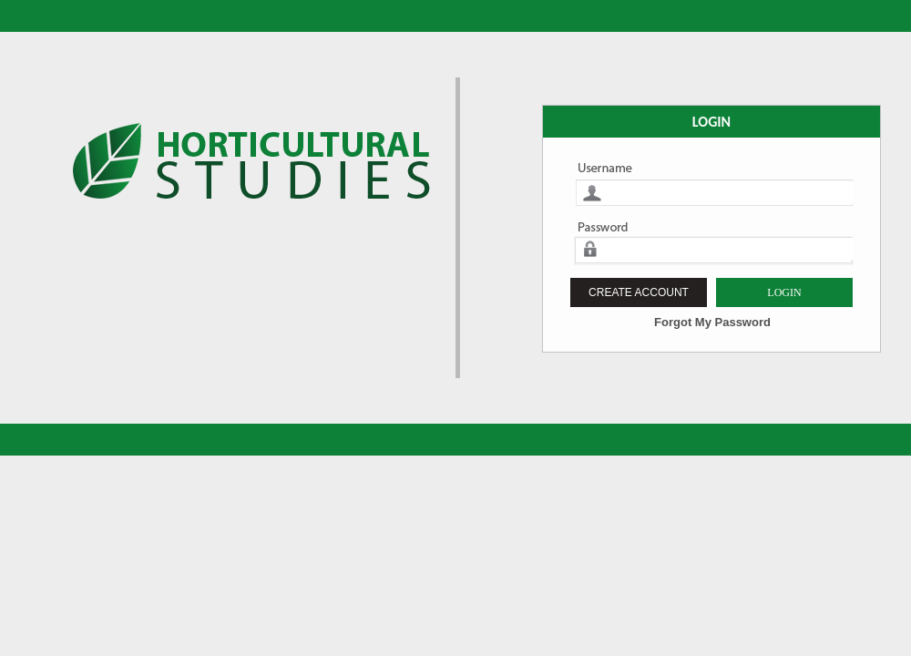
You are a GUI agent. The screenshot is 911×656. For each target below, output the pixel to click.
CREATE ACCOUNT (639, 292)
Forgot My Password (712, 322)
